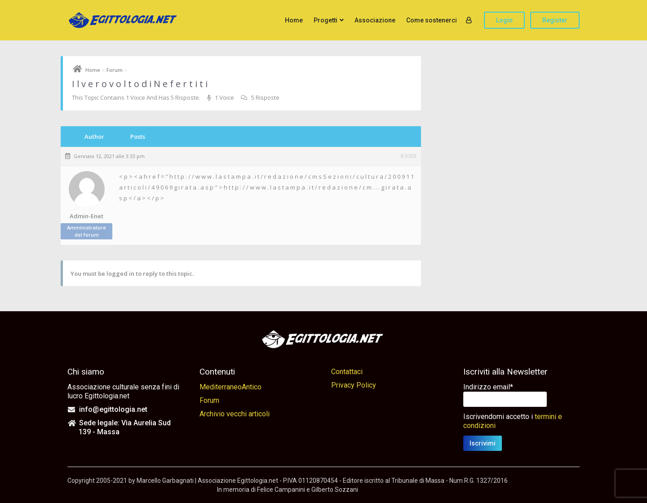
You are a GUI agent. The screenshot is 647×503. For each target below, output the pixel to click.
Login (504, 20)
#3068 (408, 156)
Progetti (325, 20)
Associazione (375, 20)
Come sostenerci (431, 20)
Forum (114, 69)
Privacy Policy (353, 385)
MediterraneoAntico (230, 387)
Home (294, 20)
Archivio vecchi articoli (234, 414)
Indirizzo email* (488, 387)
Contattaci (347, 371)
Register (554, 20)
